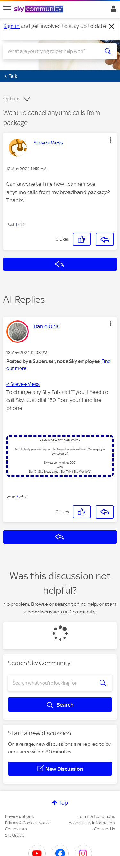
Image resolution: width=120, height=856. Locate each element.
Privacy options (19, 816)
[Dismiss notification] (112, 26)
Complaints (16, 829)
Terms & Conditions (96, 816)
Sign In (112, 10)
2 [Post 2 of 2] (17, 497)
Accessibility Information (92, 822)
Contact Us (104, 829)
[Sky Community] (39, 9)
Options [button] (11, 99)
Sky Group (14, 835)
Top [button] (63, 803)
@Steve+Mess (23, 384)
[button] (110, 140)
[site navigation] (7, 9)
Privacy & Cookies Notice (28, 822)
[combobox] (54, 51)
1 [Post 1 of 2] (16, 224)
